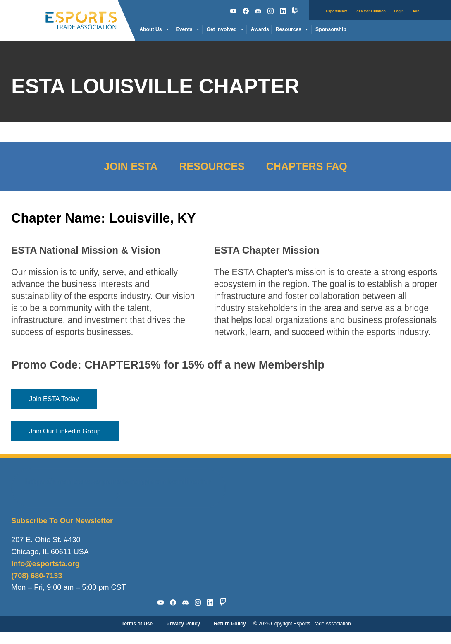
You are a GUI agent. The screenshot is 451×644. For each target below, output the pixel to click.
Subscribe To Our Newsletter (62, 521)
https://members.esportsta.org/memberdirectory (118, 488)
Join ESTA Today (54, 398)
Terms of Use (137, 624)
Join (416, 11)
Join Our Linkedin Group (64, 431)
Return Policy (230, 624)
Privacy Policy (183, 624)
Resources (292, 29)
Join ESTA (130, 166)
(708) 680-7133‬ (36, 576)
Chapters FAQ (306, 166)
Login (399, 11)
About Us (154, 29)
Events (188, 29)
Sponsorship (330, 29)
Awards (260, 29)
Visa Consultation (370, 11)
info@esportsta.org (45, 564)
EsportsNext (336, 11)
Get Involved (225, 29)
